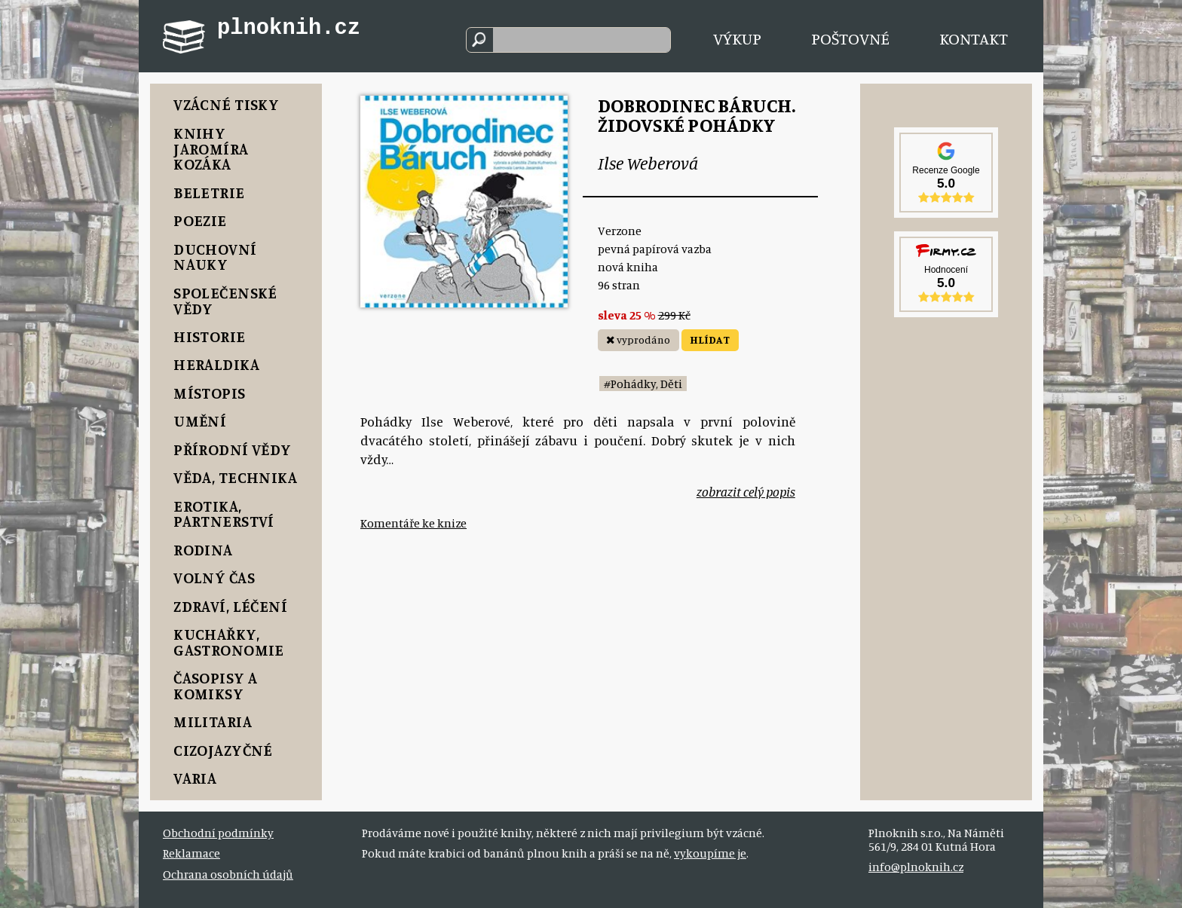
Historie (209, 336)
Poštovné (850, 38)
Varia (194, 778)
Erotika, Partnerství (223, 514)
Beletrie (208, 192)
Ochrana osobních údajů (228, 874)
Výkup (737, 38)
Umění (199, 420)
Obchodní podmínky (218, 832)
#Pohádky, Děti (643, 383)
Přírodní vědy (232, 449)
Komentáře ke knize (413, 522)
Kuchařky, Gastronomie (228, 642)
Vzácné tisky (226, 104)
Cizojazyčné (223, 750)
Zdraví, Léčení (230, 606)
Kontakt (973, 38)
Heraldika (216, 364)
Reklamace (191, 853)
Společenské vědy (225, 300)
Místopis (209, 393)
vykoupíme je (710, 853)
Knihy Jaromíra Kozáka (210, 149)
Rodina (203, 549)
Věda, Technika (235, 477)
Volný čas (214, 577)
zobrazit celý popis (746, 492)
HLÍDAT (710, 339)
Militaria (212, 721)
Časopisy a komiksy (215, 685)
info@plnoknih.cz (915, 866)
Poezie (200, 220)
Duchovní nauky (214, 257)
